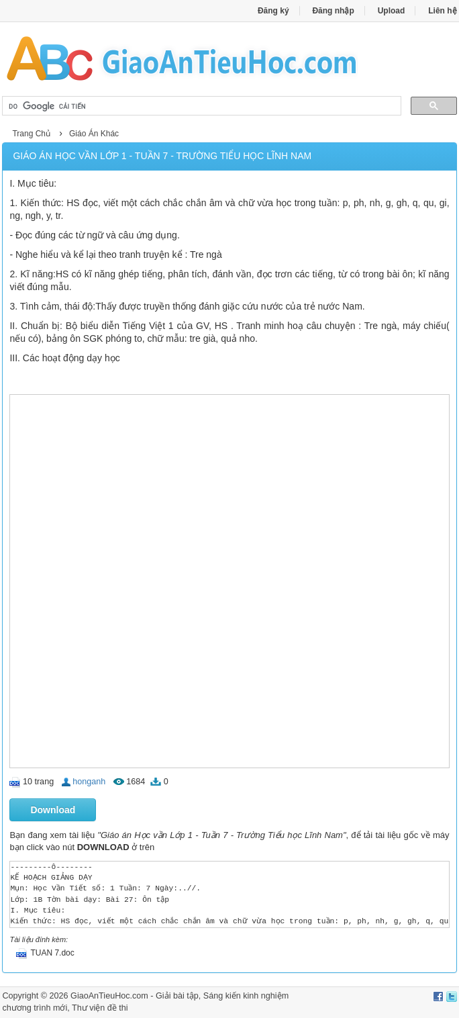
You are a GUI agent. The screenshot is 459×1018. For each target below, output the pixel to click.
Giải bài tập (177, 996)
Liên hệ (442, 10)
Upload (391, 10)
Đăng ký (273, 10)
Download (52, 809)
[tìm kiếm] (200, 106)
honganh (88, 781)
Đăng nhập (333, 10)
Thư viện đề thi (100, 1008)
